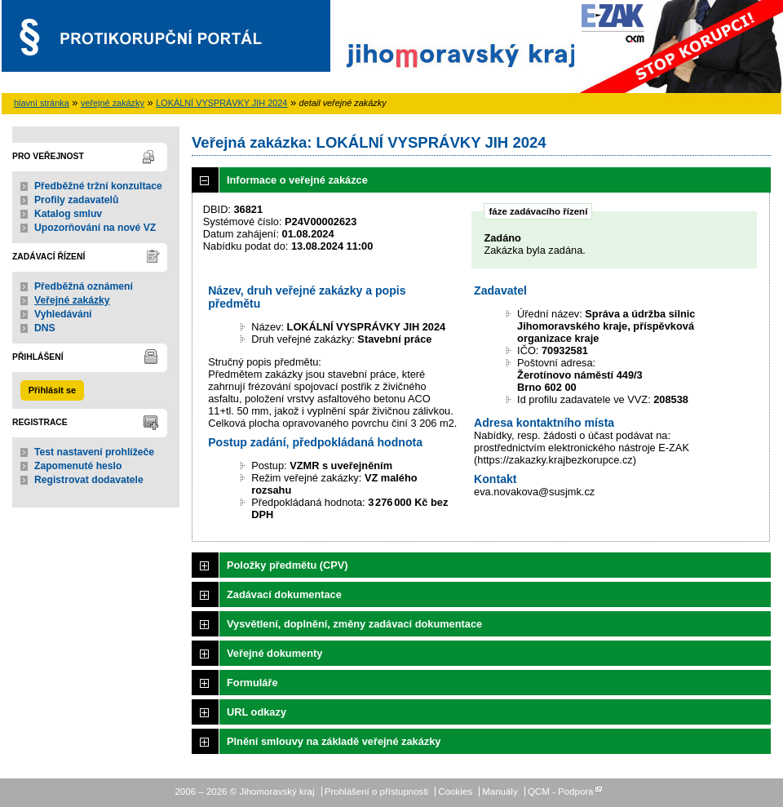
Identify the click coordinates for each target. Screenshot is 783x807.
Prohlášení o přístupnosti (376, 791)
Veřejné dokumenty (274, 653)
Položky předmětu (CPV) (287, 565)
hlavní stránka (41, 103)
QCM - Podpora (561, 791)
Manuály (500, 791)
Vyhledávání (63, 314)
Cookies (455, 791)
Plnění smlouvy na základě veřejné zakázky (333, 741)
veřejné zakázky (112, 103)
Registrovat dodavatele (89, 480)
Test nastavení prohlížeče (94, 452)
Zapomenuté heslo (78, 466)
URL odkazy (256, 712)
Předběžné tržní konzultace (98, 186)
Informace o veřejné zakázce (297, 180)
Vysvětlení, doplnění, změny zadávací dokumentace (354, 624)
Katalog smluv (68, 213)
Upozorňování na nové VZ (95, 227)
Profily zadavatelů (76, 200)
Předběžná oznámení (83, 286)
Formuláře (252, 682)
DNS (44, 328)
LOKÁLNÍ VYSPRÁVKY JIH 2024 (221, 103)
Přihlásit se (52, 390)
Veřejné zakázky (72, 300)
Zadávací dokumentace (284, 594)
